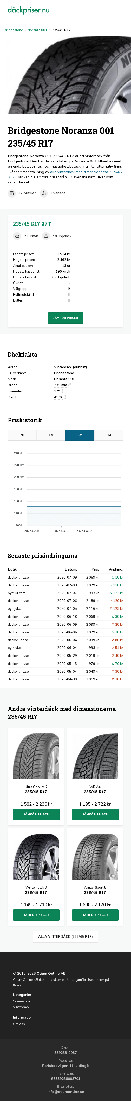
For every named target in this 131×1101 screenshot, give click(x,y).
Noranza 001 (37, 30)
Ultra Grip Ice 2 (36, 790)
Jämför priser (65, 318)
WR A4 (95, 790)
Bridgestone (13, 30)
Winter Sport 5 (95, 890)
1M (51, 435)
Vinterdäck (21, 1007)
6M (108, 435)
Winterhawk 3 (36, 890)
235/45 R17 (32, 224)
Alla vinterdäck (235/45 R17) (65, 936)
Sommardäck (23, 1001)
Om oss (19, 1024)
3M (79, 435)
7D (22, 435)
